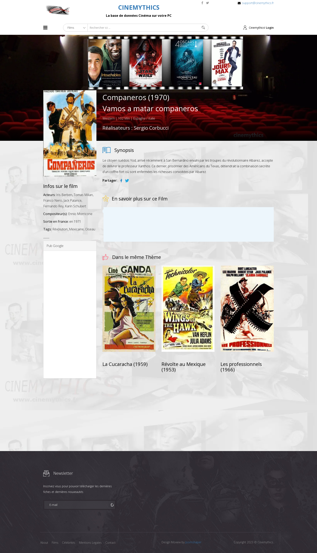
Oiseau (90, 229)
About (44, 543)
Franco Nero (52, 200)
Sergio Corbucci (151, 127)
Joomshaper (193, 542)
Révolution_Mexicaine (68, 229)
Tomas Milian (83, 195)
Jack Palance (72, 200)
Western (108, 118)
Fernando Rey (53, 206)
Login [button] (270, 28)
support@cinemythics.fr (258, 3)
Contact (112, 543)
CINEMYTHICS (139, 7)
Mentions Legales (91, 543)
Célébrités (69, 543)
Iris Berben (64, 195)
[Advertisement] (69, 314)
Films (55, 543)
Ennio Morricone (80, 214)
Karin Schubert (75, 206)
